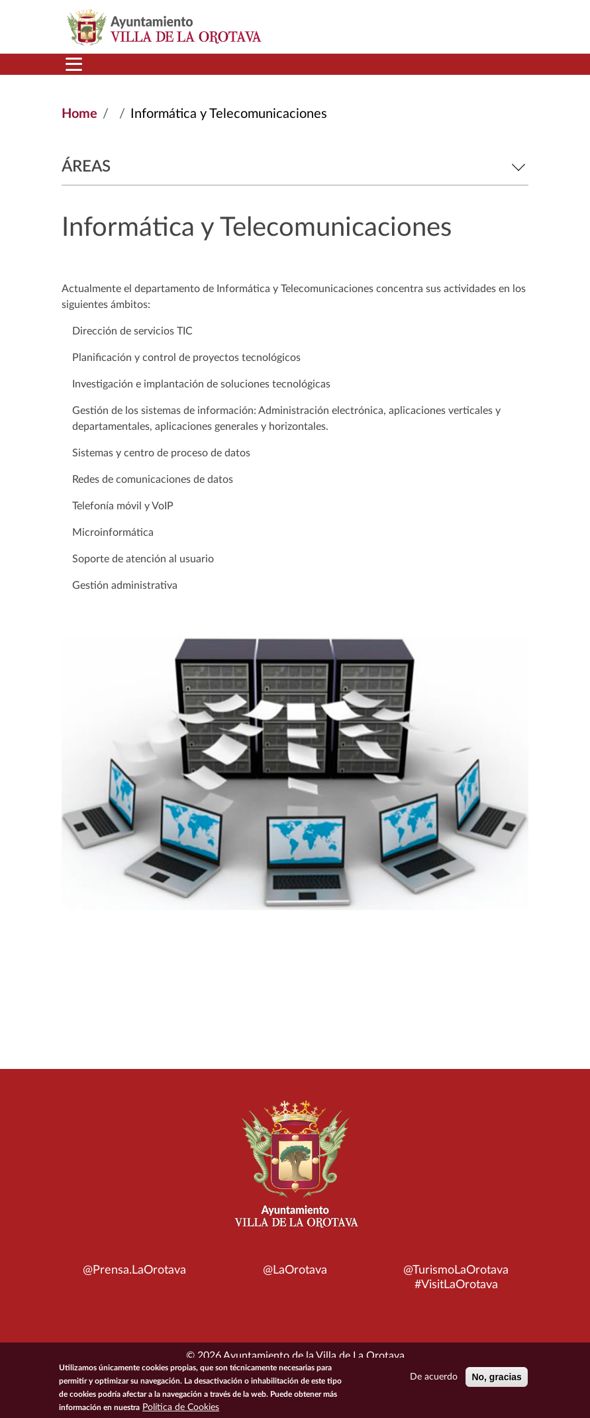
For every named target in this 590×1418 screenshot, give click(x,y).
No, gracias (496, 1381)
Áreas (295, 167)
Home (79, 114)
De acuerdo (434, 1381)
